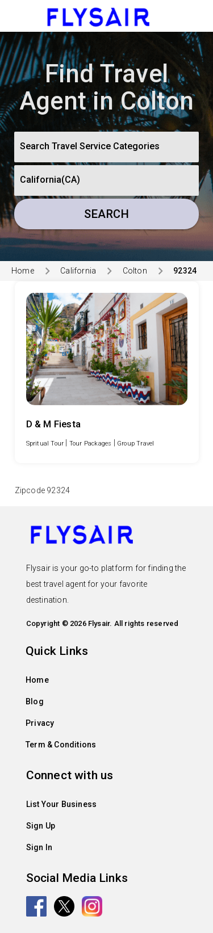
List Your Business (61, 804)
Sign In (39, 847)
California (78, 270)
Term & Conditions (61, 744)
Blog (35, 701)
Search (106, 214)
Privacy (40, 723)
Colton (135, 270)
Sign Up (40, 825)
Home (22, 270)
